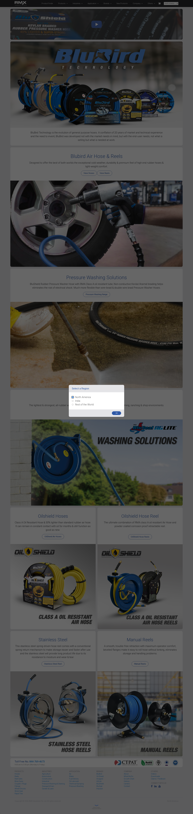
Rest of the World (84, 404)
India (77, 400)
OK (117, 413)
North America (83, 397)
